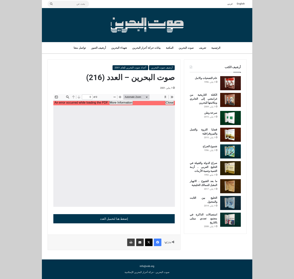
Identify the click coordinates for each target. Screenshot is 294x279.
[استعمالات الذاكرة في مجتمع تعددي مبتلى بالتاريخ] (230, 220)
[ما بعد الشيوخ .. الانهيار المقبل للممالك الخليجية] (230, 186)
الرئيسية (215, 47)
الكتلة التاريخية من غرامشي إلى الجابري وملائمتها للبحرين (203, 98)
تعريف (202, 47)
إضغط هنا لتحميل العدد (114, 219)
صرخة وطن (210, 112)
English (241, 3)
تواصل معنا (80, 47)
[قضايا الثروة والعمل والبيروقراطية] (230, 135)
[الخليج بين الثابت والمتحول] (230, 203)
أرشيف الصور (98, 47)
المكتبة (169, 47)
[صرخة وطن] (230, 118)
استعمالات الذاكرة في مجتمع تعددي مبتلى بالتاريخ (203, 218)
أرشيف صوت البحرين (162, 67)
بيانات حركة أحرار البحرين (146, 47)
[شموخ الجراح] (230, 151)
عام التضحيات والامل (206, 78)
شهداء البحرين (119, 47)
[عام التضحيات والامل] (230, 83)
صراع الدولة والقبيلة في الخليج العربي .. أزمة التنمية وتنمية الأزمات (203, 166)
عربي (230, 3)
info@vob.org (147, 266)
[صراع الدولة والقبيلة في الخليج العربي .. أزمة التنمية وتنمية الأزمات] (230, 168)
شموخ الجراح (210, 146)
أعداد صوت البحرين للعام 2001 (130, 67)
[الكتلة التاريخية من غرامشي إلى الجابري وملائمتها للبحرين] (230, 100)
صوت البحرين (186, 47)
